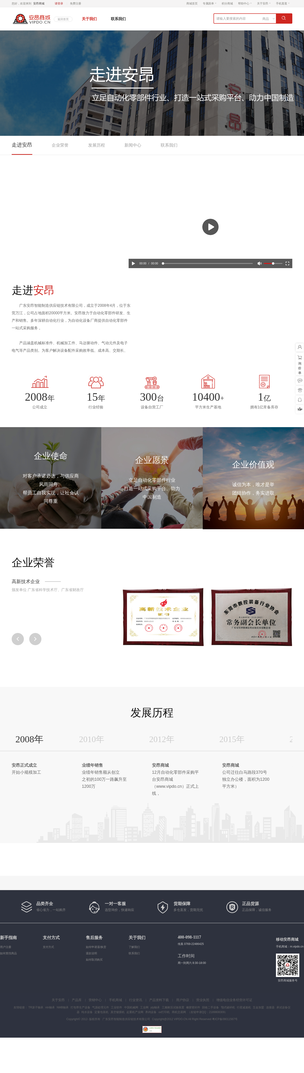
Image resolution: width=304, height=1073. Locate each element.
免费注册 (75, 3)
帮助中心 (245, 3)
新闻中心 (132, 145)
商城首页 (192, 3)
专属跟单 (210, 3)
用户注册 (5, 947)
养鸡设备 (150, 1012)
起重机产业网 (135, 1012)
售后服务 (94, 937)
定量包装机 (101, 1012)
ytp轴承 (155, 1007)
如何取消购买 (94, 959)
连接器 (270, 1007)
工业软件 (116, 1007)
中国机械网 (131, 1007)
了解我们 (134, 947)
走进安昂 (22, 145)
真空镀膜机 (118, 1012)
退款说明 (91, 953)
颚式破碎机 (228, 1007)
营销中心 (95, 1000)
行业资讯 (135, 1000)
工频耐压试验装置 (173, 1007)
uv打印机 (164, 1012)
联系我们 (118, 19)
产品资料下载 (159, 1000)
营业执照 (202, 1000)
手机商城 (115, 1000)
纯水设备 (87, 1012)
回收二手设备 (210, 1007)
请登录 (59, 3)
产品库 (77, 1000)
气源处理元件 (100, 1007)
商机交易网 (179, 1012)
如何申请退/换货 (96, 947)
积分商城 (227, 3)
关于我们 (89, 19)
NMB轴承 (63, 1007)
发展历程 (96, 145)
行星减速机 (244, 1007)
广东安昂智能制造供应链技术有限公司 (126, 1019)
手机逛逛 (283, 3)
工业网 (144, 1007)
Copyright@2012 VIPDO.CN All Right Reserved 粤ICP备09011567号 (195, 1019)
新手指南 (8, 937)
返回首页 (63, 19)
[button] (35, 639)
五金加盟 (258, 1007)
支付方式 (51, 937)
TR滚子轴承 (35, 1007)
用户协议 (182, 1000)
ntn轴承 (50, 1007)
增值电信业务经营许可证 (234, 1000)
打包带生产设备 (80, 1007)
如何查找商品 (8, 953)
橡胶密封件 (193, 1007)
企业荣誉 (60, 145)
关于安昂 (264, 3)
